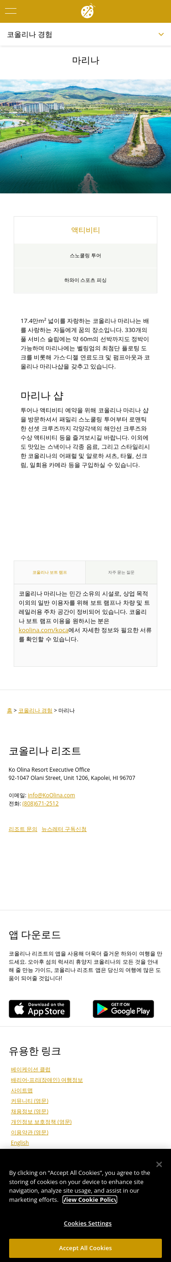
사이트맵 (22, 1090)
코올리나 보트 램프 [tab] (49, 572)
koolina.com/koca (43, 630)
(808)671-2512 (40, 803)
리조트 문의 (23, 829)
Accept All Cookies (85, 1250)
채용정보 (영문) (29, 1111)
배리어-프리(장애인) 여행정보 (47, 1080)
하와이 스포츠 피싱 (85, 280)
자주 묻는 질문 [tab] (121, 572)
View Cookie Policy (89, 1202)
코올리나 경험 (35, 710)
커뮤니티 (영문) (29, 1101)
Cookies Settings (88, 1225)
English (20, 1143)
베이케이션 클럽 (31, 1069)
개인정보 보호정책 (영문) (41, 1122)
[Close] (159, 1167)
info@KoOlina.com (51, 795)
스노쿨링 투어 (85, 255)
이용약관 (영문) (29, 1132)
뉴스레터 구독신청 (64, 829)
